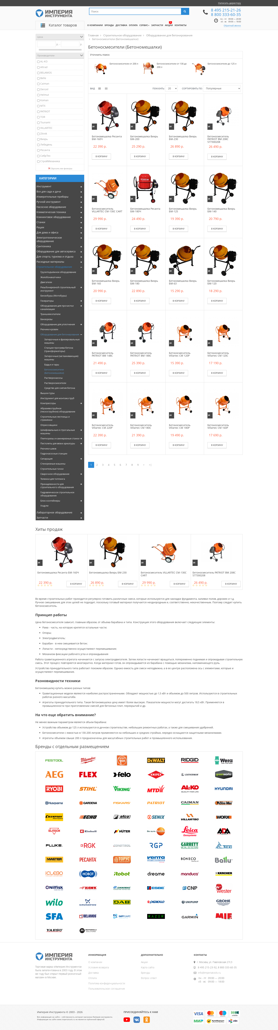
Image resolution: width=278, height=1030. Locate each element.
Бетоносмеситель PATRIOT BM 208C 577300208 (218, 139)
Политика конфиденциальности (106, 983)
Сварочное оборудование (54, 473)
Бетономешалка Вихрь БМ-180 (144, 282)
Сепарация (46, 458)
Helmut (44, 94)
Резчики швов (48, 448)
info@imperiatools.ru (209, 972)
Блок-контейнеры (50, 500)
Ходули (44, 505)
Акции (144, 962)
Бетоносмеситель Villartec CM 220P (102, 426)
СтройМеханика (50, 161)
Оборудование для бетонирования (59, 334)
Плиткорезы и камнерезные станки (59, 438)
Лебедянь (46, 144)
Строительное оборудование (54, 266)
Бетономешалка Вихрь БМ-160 (105, 282)
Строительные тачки (51, 468)
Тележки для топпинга (52, 478)
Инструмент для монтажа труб (57, 398)
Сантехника (44, 246)
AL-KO (44, 61)
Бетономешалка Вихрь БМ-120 (221, 282)
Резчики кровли (49, 329)
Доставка (93, 972)
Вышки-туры (47, 393)
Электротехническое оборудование (49, 239)
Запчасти (42, 517)
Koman (44, 100)
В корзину (101, 156)
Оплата (92, 978)
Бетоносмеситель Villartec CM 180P (179, 426)
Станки (41, 222)
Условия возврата (98, 967)
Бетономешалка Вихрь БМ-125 (183, 210)
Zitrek (43, 133)
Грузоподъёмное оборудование (58, 272)
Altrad (44, 67)
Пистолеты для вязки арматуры (57, 443)
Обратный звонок (232, 25)
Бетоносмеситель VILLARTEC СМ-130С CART (107, 210)
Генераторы (47, 300)
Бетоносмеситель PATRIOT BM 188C (141, 354)
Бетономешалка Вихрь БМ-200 (144, 138)
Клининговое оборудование (54, 217)
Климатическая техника (51, 212)
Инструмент (44, 186)
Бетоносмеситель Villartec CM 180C (141, 426)
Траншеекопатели (50, 314)
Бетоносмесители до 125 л (222, 63)
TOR (42, 117)
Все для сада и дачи (49, 191)
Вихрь (44, 139)
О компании (95, 962)
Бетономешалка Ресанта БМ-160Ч (107, 138)
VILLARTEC (46, 128)
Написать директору (229, 3)
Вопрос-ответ (149, 978)
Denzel (44, 89)
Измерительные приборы (52, 196)
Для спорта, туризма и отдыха (55, 256)
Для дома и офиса (47, 232)
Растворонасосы (53, 377)
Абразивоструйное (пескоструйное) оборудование (57, 410)
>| (150, 464)
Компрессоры (48, 403)
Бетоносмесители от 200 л (124, 63)
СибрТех (45, 155)
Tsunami (45, 122)
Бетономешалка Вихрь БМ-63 (183, 282)
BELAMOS (46, 72)
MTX (42, 105)
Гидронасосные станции (53, 453)
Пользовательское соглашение (106, 988)
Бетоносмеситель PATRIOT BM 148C (102, 354)
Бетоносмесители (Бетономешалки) (54, 371)
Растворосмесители (55, 383)
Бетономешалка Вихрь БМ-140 (221, 210)
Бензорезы (46, 319)
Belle (43, 78)
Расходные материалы (50, 261)
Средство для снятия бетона (59, 388)
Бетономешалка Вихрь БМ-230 (183, 138)
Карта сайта (147, 967)
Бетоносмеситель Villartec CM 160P (218, 426)
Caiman (44, 83)
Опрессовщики (48, 425)
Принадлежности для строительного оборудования (57, 485)
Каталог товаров (63, 25)
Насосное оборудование (51, 207)
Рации (40, 227)
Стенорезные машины (52, 463)
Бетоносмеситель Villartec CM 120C (218, 354)
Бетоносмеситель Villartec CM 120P (179, 354)
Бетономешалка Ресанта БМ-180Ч (145, 210)
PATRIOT (45, 111)
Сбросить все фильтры (60, 168)
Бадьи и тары (51, 364)
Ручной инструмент (49, 201)
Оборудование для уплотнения (57, 324)
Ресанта (45, 150)
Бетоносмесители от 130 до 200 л (172, 65)
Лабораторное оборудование (54, 512)
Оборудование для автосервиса (56, 251)
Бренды (145, 972)
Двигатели (46, 282)
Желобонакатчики (50, 277)
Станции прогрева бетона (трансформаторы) (58, 349)
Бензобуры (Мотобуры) (53, 295)
